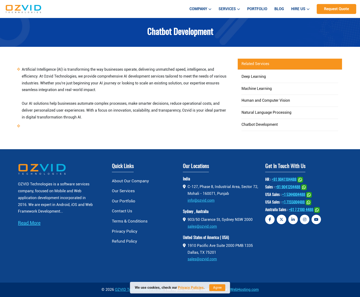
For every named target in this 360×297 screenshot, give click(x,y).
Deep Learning (253, 76)
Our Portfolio (123, 201)
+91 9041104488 (284, 179)
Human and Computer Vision (265, 100)
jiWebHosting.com (243, 289)
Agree (217, 287)
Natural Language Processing (266, 112)
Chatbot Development (259, 124)
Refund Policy (124, 241)
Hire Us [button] (300, 9)
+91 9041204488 (287, 187)
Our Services (123, 190)
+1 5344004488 (293, 195)
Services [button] (229, 9)
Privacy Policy (124, 231)
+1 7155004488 (293, 202)
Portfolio (257, 9)
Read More (29, 223)
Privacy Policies (191, 287)
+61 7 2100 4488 (301, 210)
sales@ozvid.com (202, 226)
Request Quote (336, 9)
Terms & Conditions (130, 221)
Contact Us (122, 211)
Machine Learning (256, 88)
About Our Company (130, 181)
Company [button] (200, 9)
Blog (279, 9)
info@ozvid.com (201, 200)
